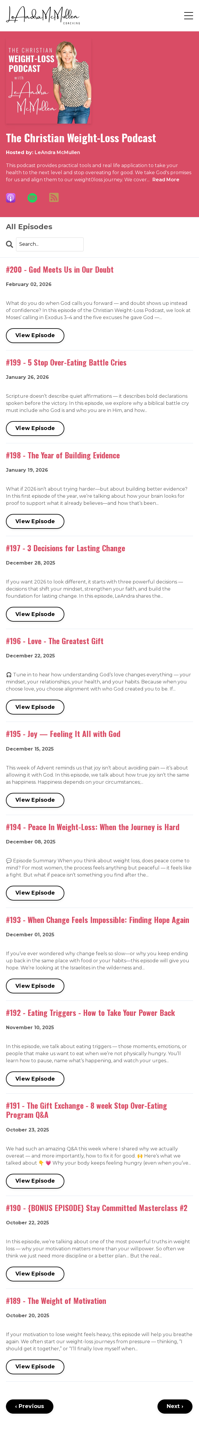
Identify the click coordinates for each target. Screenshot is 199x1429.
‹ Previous (29, 1406)
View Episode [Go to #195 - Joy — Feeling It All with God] (35, 800)
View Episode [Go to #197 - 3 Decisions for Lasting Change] (35, 614)
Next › (175, 1406)
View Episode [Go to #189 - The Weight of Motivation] (35, 1366)
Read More (165, 179)
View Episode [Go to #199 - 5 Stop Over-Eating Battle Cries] (35, 428)
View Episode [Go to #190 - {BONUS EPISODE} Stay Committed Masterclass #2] (35, 1273)
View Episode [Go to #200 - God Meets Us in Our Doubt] (35, 335)
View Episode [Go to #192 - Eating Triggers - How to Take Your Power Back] (35, 1079)
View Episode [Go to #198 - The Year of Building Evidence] (35, 521)
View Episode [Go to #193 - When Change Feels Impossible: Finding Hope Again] (35, 986)
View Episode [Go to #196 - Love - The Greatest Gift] (35, 707)
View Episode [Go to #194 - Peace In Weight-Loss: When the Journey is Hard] (35, 893)
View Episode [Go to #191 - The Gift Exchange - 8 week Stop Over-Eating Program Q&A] (35, 1181)
